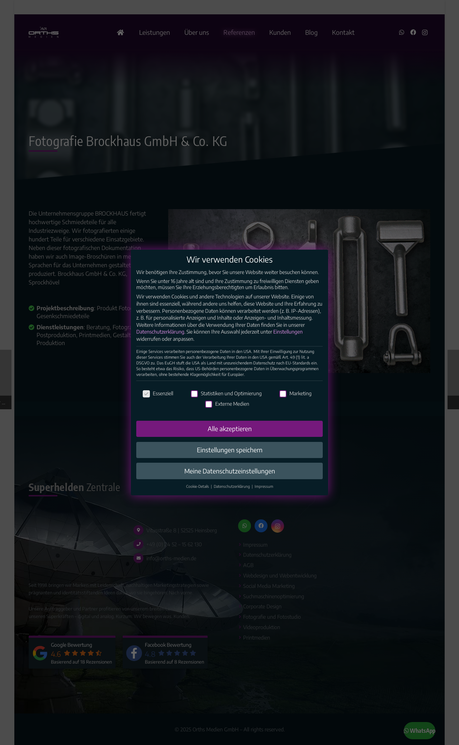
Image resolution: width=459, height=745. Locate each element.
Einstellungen (288, 350)
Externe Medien (227, 422)
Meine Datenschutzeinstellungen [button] (229, 489)
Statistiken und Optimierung (226, 412)
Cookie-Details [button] (198, 505)
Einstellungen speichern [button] (229, 468)
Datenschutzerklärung (160, 350)
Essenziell (158, 412)
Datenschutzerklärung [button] (232, 505)
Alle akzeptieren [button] (230, 447)
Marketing (295, 412)
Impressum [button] (264, 505)
